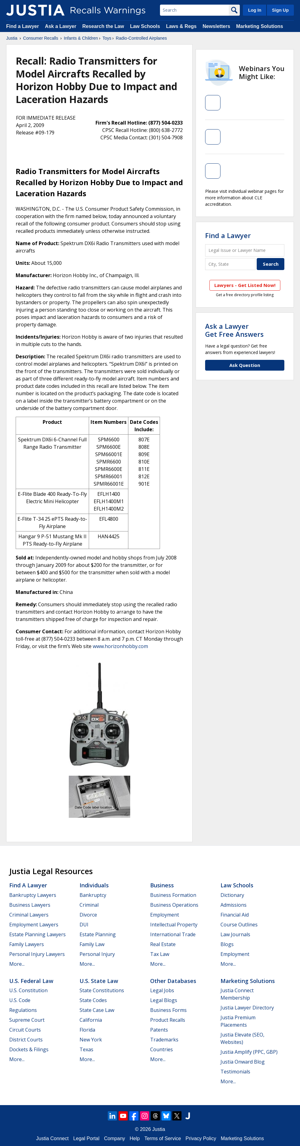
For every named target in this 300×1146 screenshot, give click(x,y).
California (91, 1020)
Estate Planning (98, 934)
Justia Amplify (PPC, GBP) (249, 1052)
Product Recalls (167, 1020)
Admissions (233, 904)
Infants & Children (81, 38)
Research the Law (103, 26)
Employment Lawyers (33, 924)
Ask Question (244, 365)
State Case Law (97, 1010)
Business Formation (173, 895)
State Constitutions (102, 990)
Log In (254, 10)
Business (162, 885)
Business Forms (168, 1010)
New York (91, 1039)
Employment (164, 914)
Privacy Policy (200, 1138)
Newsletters (216, 26)
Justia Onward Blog (242, 1061)
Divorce (88, 914)
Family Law (92, 944)
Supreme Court (27, 1020)
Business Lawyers (29, 904)
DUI (84, 924)
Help (135, 1138)
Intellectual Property (173, 924)
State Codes (93, 1000)
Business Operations (174, 904)
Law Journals (235, 934)
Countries (161, 1049)
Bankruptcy (93, 895)
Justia (12, 38)
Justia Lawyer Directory (247, 1007)
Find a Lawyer (22, 26)
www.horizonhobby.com (120, 646)
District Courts (26, 1039)
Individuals (94, 885)
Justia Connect (52, 1138)
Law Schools (145, 26)
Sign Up (280, 10)
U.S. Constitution (28, 990)
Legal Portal (86, 1138)
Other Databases (173, 981)
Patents (159, 1029)
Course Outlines (239, 924)
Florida (87, 1029)
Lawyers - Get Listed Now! (244, 285)
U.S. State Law (99, 981)
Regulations (23, 1010)
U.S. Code (19, 1000)
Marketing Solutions (259, 26)
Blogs (227, 944)
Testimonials (235, 1071)
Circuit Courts (25, 1029)
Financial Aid (234, 914)
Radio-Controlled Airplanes (141, 38)
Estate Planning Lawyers (37, 934)
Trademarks (164, 1039)
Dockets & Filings (29, 1049)
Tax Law (159, 954)
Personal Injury (97, 954)
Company (114, 1138)
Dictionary (232, 895)
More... (17, 964)
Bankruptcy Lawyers (32, 895)
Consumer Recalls (40, 38)
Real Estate (163, 944)
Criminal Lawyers (29, 914)
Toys (107, 38)
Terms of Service (162, 1138)
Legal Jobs (162, 990)
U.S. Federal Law (31, 981)
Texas (86, 1049)
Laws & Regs (181, 26)
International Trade (173, 934)
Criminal (89, 904)
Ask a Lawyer (61, 26)
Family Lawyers (26, 944)
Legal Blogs (163, 1000)
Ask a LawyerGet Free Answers (234, 330)
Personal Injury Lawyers (37, 954)
